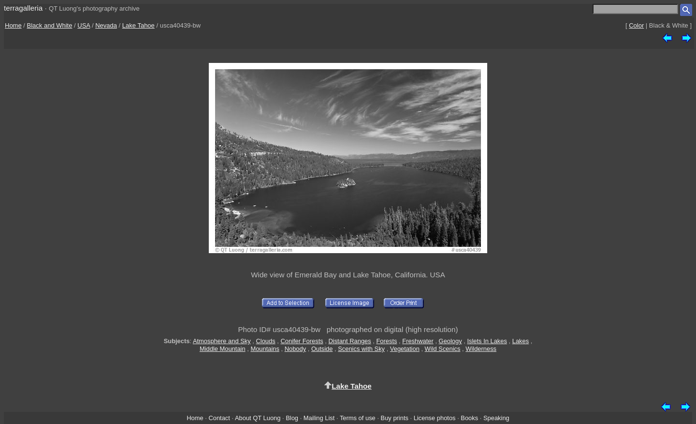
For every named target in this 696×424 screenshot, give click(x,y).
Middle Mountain (223, 348)
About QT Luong (257, 418)
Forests (386, 341)
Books (469, 418)
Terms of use (358, 418)
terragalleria (23, 8)
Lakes (520, 341)
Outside (322, 348)
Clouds (266, 341)
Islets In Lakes (487, 341)
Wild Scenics (443, 348)
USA (83, 25)
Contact (219, 418)
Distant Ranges (349, 341)
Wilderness (480, 348)
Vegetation (405, 348)
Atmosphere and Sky (222, 341)
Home (13, 25)
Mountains (264, 348)
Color (636, 25)
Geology (450, 341)
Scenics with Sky (361, 348)
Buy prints (394, 418)
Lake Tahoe (138, 25)
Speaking (496, 418)
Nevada (106, 25)
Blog (292, 418)
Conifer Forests (301, 341)
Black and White (49, 25)
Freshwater (418, 341)
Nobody (295, 348)
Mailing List (319, 418)
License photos (435, 418)
